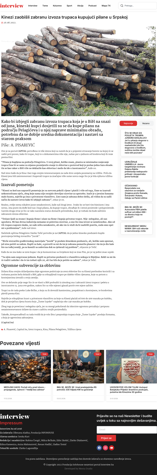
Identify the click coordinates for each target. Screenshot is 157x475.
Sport (69, 5)
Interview (32, 5)
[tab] (128, 123)
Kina (45, 329)
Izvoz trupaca (35, 329)
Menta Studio (85, 469)
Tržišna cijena (74, 329)
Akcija (80, 5)
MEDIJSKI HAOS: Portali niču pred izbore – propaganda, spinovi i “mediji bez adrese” (24, 388)
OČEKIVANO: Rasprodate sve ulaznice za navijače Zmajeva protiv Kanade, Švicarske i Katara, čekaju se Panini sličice (136, 191)
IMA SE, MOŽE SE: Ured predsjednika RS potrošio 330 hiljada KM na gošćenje (76, 388)
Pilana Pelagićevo (57, 329)
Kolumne (57, 5)
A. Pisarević (10, 329)
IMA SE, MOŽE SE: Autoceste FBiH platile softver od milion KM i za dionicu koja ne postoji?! (136, 212)
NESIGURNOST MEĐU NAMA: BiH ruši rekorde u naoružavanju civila (136, 228)
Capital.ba (22, 329)
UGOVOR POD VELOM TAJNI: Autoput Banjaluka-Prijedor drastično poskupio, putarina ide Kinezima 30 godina (129, 389)
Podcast (92, 5)
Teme (45, 5)
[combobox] (137, 5)
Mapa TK (106, 5)
